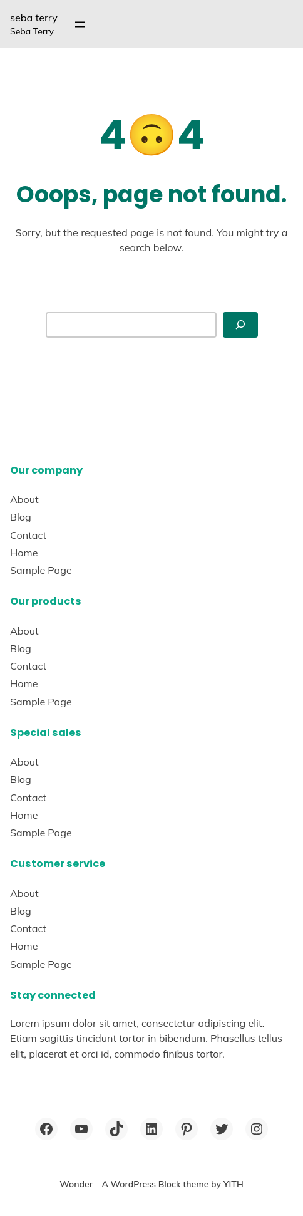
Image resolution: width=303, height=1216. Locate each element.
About (24, 499)
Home (24, 552)
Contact (28, 535)
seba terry (34, 17)
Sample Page (41, 570)
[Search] (240, 325)
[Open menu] (80, 24)
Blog (20, 517)
